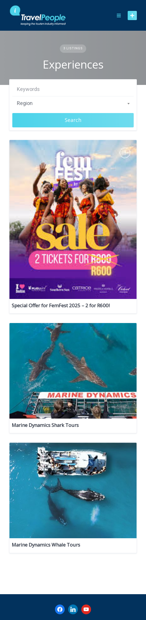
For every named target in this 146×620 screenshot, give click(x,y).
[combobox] (73, 103)
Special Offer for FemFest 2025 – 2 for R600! (61, 305)
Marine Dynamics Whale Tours (46, 544)
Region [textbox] (25, 103)
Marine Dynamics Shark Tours (45, 425)
